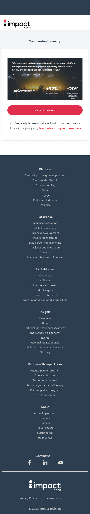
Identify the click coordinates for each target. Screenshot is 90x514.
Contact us (43, 456)
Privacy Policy (28, 498)
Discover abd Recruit (45, 180)
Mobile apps (45, 290)
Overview (45, 275)
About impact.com (45, 413)
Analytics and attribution (45, 247)
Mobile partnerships (45, 237)
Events (45, 337)
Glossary (45, 352)
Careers (45, 423)
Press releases (45, 427)
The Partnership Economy (45, 332)
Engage (45, 195)
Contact (45, 418)
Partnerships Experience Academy (45, 328)
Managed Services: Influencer (45, 257)
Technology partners (45, 380)
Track (45, 190)
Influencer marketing (45, 223)
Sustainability (45, 432)
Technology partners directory (45, 385)
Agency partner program (45, 370)
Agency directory (45, 375)
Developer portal (45, 395)
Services (45, 252)
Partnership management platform (45, 175)
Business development (45, 233)
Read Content (45, 110)
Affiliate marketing (45, 228)
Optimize (45, 205)
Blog (45, 323)
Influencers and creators (45, 285)
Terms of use (54, 498)
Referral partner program (45, 390)
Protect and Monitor (45, 200)
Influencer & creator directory (45, 347)
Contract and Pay (45, 185)
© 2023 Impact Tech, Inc (45, 508)
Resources (45, 318)
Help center (45, 437)
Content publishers (45, 295)
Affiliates (45, 280)
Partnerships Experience (45, 342)
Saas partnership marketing (45, 242)
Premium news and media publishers (45, 300)
